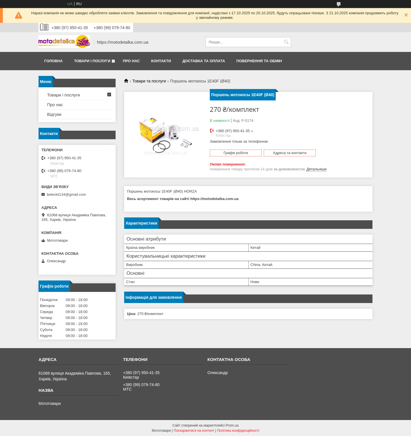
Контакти (161, 61)
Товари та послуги (149, 81)
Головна (53, 61)
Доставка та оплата (203, 61)
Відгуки (54, 114)
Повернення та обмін (259, 61)
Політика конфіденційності (238, 431)
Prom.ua (232, 425)
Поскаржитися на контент (194, 431)
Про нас (131, 61)
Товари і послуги (92, 61)
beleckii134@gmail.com (66, 194)
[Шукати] (286, 42)
